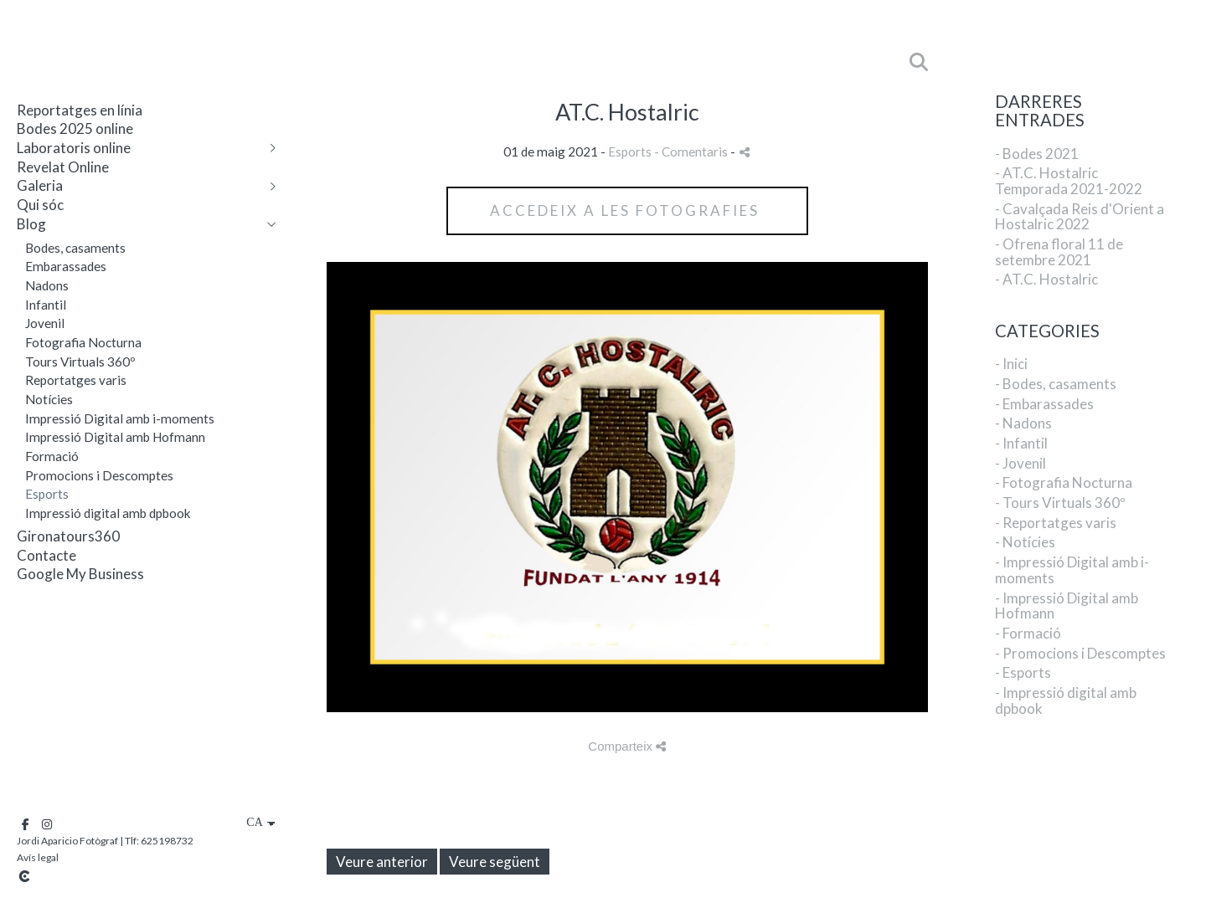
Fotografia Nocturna (83, 342)
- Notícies (1025, 542)
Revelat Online (63, 167)
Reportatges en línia (79, 110)
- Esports (1023, 672)
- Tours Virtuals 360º (1060, 502)
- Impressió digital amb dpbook (1065, 700)
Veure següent (494, 861)
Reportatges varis (75, 379)
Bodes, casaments (75, 247)
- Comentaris (692, 151)
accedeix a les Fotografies (627, 210)
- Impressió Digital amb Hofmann (1066, 606)
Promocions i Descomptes (99, 475)
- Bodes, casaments (1055, 383)
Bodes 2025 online (75, 128)
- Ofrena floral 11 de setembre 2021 (1059, 252)
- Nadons (1023, 423)
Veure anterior (382, 861)
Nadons (47, 285)
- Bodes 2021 (1037, 153)
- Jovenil (1020, 463)
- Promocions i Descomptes (1080, 653)
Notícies (49, 399)
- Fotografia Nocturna (1063, 482)
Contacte (46, 555)
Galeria (40, 185)
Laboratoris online (74, 147)
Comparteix (627, 746)
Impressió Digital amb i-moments (119, 418)
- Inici (1011, 363)
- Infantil (1021, 443)
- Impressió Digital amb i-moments (1072, 570)
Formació (52, 456)
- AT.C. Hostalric (1046, 279)
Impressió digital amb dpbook (108, 513)
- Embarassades (1044, 404)
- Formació (1028, 633)
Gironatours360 (68, 536)
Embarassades (65, 266)
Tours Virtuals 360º (80, 361)
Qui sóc (40, 204)
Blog (31, 224)
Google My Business (80, 573)
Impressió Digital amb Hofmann (115, 436)
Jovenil (44, 323)
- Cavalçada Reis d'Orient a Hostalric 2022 (1079, 216)
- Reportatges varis (1055, 522)
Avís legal (38, 857)
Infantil (45, 304)
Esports (47, 493)
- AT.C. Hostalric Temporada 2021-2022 (1068, 181)
